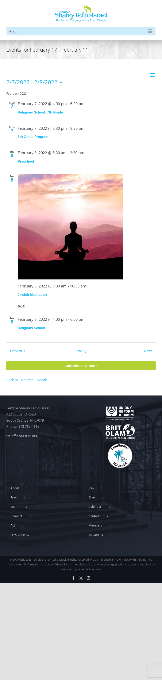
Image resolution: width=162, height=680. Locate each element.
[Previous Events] (14, 351)
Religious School (31, 328)
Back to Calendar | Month (26, 380)
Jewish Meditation (32, 295)
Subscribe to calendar (81, 365)
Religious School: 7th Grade (40, 112)
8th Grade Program (33, 137)
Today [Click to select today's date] (81, 350)
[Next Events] (151, 351)
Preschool (26, 161)
